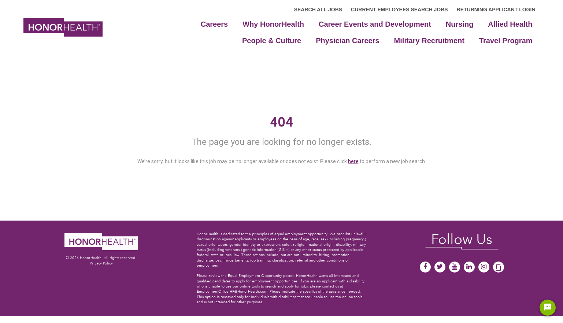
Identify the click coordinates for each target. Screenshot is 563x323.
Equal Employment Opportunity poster (261, 275)
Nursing (460, 24)
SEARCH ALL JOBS (318, 9)
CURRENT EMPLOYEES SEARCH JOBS (399, 9)
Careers (214, 24)
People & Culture (271, 41)
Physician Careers (347, 41)
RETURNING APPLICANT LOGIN (496, 9)
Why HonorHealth (273, 24)
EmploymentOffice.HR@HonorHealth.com (232, 291)
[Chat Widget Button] (548, 308)
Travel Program (506, 41)
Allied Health (510, 24)
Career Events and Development (375, 24)
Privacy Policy (101, 263)
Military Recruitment (429, 41)
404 (281, 122)
